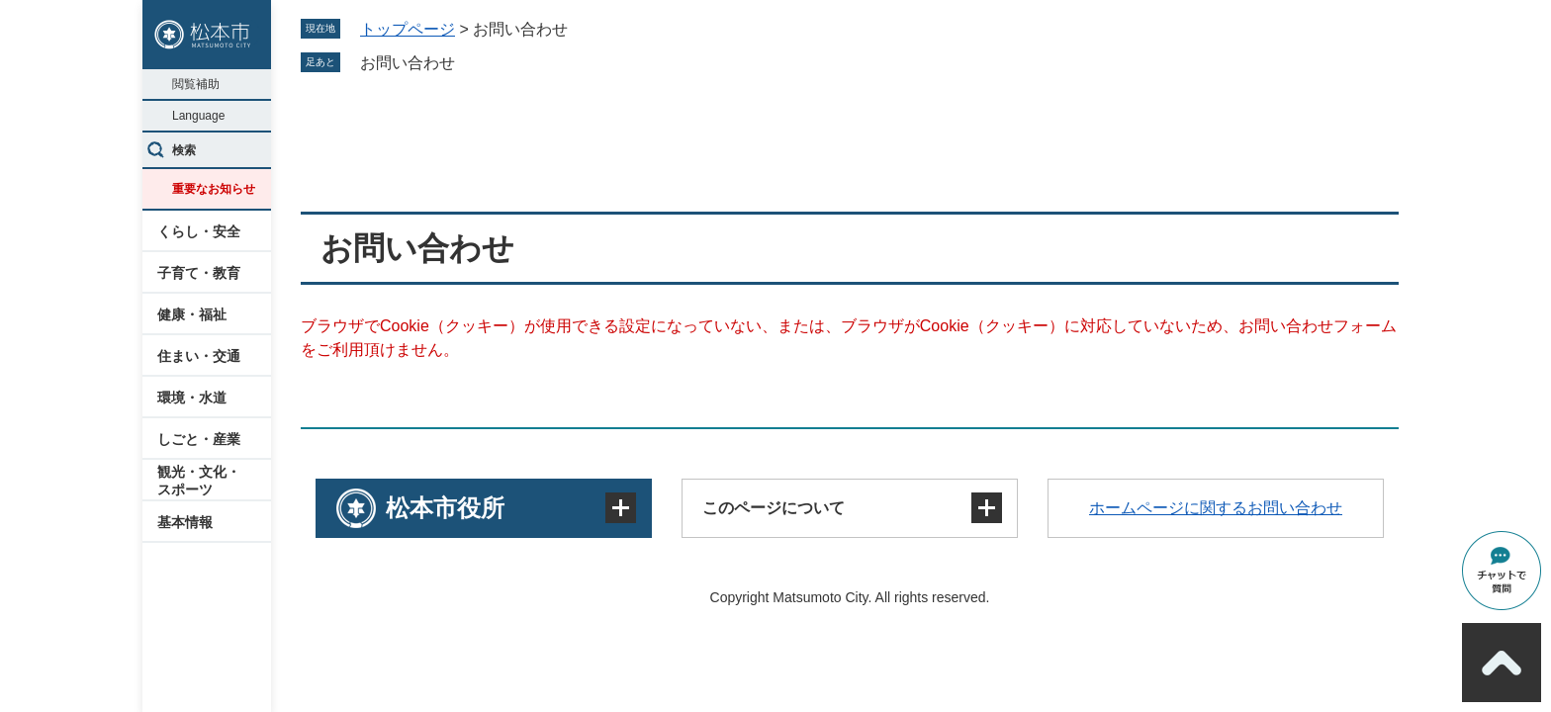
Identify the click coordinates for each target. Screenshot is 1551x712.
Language (198, 116)
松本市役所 (445, 507)
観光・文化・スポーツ (198, 480)
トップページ (407, 29)
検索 (184, 150)
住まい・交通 (198, 356)
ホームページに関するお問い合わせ (1215, 507)
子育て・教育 (198, 273)
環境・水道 (192, 397)
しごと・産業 (198, 439)
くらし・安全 (198, 231)
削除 (469, 62)
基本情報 (185, 522)
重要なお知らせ (213, 189)
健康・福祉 (192, 314)
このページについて (773, 507)
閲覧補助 (196, 84)
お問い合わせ (407, 62)
